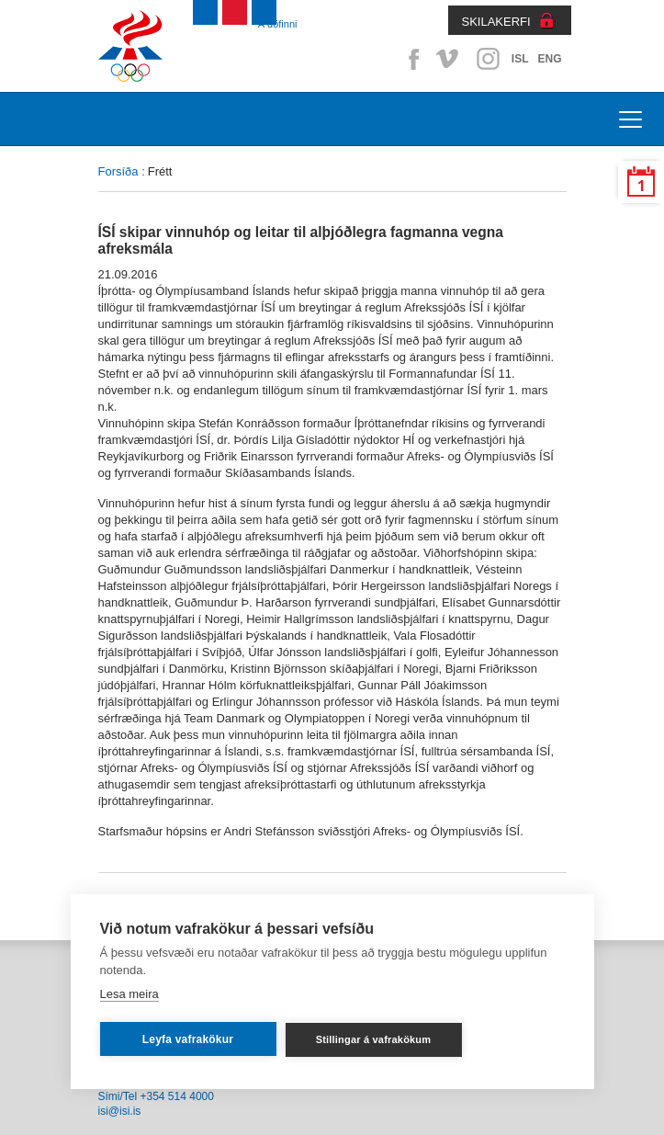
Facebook (410, 59)
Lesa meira (128, 994)
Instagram (487, 59)
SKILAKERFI (496, 21)
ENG (549, 58)
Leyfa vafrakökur (187, 1039)
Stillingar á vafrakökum (374, 1039)
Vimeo (449, 59)
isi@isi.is (119, 1111)
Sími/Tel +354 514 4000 (156, 1096)
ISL (520, 58)
